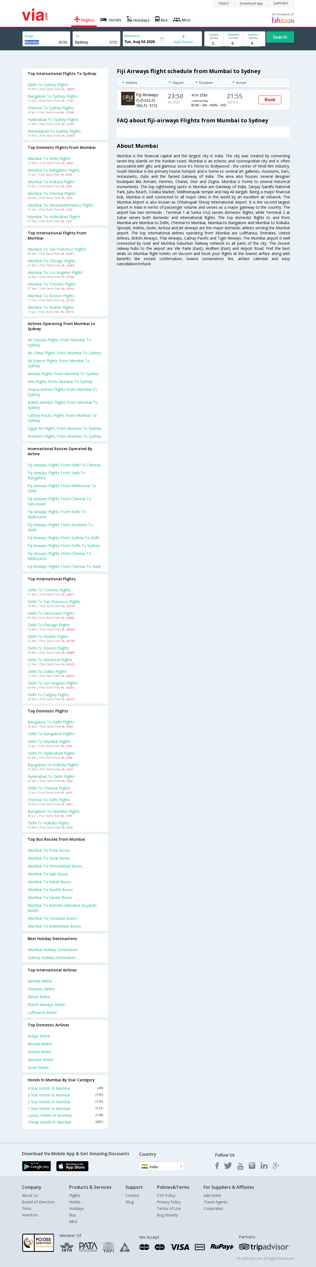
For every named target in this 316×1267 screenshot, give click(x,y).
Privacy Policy (169, 1201)
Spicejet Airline (40, 1059)
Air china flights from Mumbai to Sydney (64, 352)
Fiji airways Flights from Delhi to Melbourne (57, 514)
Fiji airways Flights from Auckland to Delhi (60, 527)
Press (27, 1208)
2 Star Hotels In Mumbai (65, 1101)
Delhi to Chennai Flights (49, 788)
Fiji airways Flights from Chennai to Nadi (64, 566)
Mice (73, 1221)
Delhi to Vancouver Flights (51, 613)
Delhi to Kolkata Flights (48, 823)
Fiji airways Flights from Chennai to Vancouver (59, 501)
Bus (72, 1214)
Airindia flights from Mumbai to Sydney (63, 373)
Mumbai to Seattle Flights (51, 307)
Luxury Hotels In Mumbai (65, 1115)
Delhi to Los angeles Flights (53, 683)
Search (280, 37)
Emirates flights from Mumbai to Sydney (64, 436)
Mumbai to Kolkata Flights (51, 181)
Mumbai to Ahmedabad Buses (55, 866)
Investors (30, 1214)
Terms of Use (169, 1208)
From (29, 36)
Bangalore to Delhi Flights (51, 722)
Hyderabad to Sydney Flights (53, 119)
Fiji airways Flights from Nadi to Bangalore (56, 475)
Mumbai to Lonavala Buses (52, 918)
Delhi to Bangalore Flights (51, 733)
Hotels (74, 1201)
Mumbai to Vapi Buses (48, 873)
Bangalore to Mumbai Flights (54, 811)
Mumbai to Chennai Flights (52, 193)
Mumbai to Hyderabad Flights (54, 216)
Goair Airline (38, 1067)
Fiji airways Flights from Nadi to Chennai (64, 464)
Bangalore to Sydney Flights (53, 96)
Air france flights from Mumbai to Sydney (59, 363)
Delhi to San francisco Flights (54, 601)
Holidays (76, 1208)
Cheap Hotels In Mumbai (65, 1122)
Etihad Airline (39, 996)
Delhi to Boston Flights (48, 648)
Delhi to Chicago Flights (49, 624)
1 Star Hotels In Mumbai (65, 1108)
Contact (132, 1195)
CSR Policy (166, 1195)
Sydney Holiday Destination (52, 957)
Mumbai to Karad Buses (49, 881)
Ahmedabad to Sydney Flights (54, 131)
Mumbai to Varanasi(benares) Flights (60, 205)
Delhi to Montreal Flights (50, 659)
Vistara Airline (39, 1051)
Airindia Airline (40, 981)
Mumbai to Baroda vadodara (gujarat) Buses (62, 908)
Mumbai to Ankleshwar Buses (54, 926)
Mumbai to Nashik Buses (50, 889)
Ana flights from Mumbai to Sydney (60, 381)
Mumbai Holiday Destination (53, 949)
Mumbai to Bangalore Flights (54, 170)
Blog (129, 1201)
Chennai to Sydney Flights (51, 107)
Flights (74, 1195)
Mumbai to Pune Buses (49, 850)
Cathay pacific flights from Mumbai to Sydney (62, 418)
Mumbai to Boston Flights (51, 295)
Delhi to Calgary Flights (48, 694)
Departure (132, 36)
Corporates (213, 1208)
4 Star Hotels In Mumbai (65, 1088)
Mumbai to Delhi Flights (49, 158)
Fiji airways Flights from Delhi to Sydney (64, 545)
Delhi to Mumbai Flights (49, 741)
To (77, 36)
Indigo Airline (39, 1036)
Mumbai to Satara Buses (50, 897)
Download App (251, 3)
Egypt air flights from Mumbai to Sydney (64, 428)
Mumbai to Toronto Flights (52, 284)
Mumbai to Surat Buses (49, 858)
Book (270, 99)
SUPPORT (281, 3)
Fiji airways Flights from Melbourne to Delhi (62, 488)
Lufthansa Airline (42, 1012)
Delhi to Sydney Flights (48, 84)
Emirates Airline (41, 988)
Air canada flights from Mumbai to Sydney (59, 342)
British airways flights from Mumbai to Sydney (63, 405)
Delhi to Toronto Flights (49, 589)
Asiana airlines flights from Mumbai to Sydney (62, 392)
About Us (30, 1195)
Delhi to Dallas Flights (47, 671)
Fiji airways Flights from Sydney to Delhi (64, 537)
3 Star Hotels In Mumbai (65, 1095)
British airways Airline (46, 1004)
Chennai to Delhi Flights (49, 799)
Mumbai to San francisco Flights (57, 249)
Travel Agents (216, 1201)
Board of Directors (38, 1201)
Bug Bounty (167, 1214)
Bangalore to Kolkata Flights (53, 764)
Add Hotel (212, 1195)
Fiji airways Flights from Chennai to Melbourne (59, 556)
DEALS (224, 3)
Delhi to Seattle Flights (48, 636)
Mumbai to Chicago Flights (52, 260)
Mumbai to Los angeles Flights (55, 272)
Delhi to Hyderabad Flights (51, 753)
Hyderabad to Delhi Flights (51, 776)
